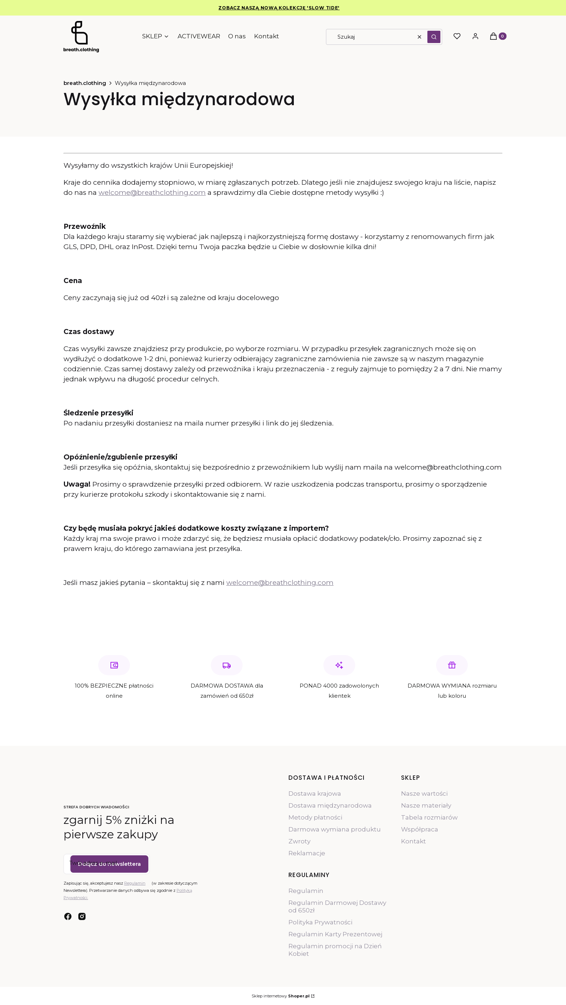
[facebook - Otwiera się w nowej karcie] (68, 916)
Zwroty (299, 841)
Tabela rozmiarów (429, 817)
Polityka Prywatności (320, 922)
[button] (433, 37)
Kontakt (413, 841)
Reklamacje (306, 853)
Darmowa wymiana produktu (334, 829)
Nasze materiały (426, 805)
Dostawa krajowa (314, 793)
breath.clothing (85, 83)
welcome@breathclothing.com (152, 192)
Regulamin (134, 883)
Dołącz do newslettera (109, 863)
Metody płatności (315, 817)
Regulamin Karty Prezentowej (335, 934)
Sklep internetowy (281, 995)
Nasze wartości (424, 793)
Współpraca (419, 829)
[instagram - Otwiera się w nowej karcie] (82, 916)
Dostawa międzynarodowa (330, 805)
